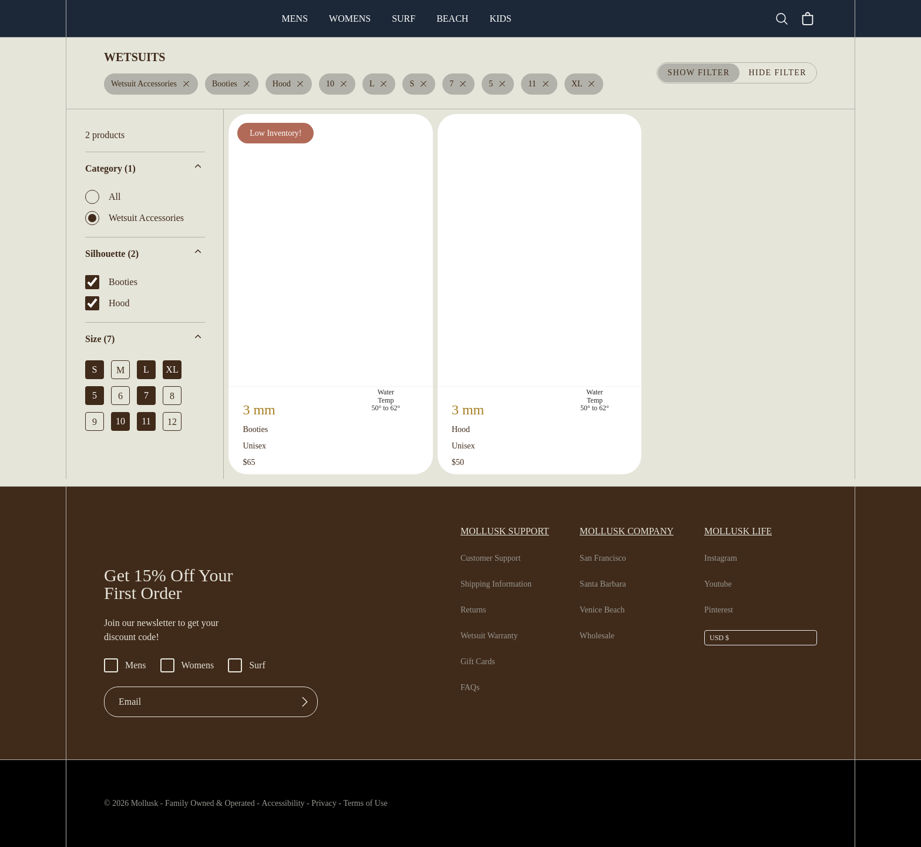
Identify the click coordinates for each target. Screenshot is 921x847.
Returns (475, 610)
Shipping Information (499, 584)
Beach (500, 19)
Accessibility (295, 803)
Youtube (719, 584)
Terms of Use (391, 803)
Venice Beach (607, 610)
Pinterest (721, 610)
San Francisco (607, 558)
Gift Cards (479, 662)
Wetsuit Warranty (493, 636)
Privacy (344, 803)
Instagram (723, 558)
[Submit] (305, 702)
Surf (452, 19)
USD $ (719, 638)
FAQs (470, 687)
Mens (344, 19)
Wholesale (600, 636)
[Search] (786, 19)
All (102, 197)
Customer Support (495, 558)
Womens (398, 19)
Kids (546, 19)
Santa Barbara (608, 584)
